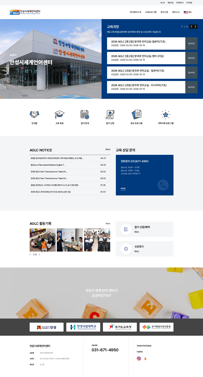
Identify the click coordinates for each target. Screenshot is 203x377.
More (107, 149)
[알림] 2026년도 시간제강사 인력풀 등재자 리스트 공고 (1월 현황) (54, 185)
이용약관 (140, 352)
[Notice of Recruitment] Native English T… (48, 165)
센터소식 (176, 12)
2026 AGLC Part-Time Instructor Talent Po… (49, 172)
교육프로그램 (150, 12)
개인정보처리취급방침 (144, 346)
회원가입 (170, 3)
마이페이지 (179, 3)
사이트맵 (189, 3)
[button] (191, 27)
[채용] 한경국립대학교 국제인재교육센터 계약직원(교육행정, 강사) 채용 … (57, 158)
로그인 (162, 3)
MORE (123, 188)
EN (187, 12)
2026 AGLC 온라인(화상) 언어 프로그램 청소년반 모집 (51, 192)
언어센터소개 (135, 12)
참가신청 (164, 12)
